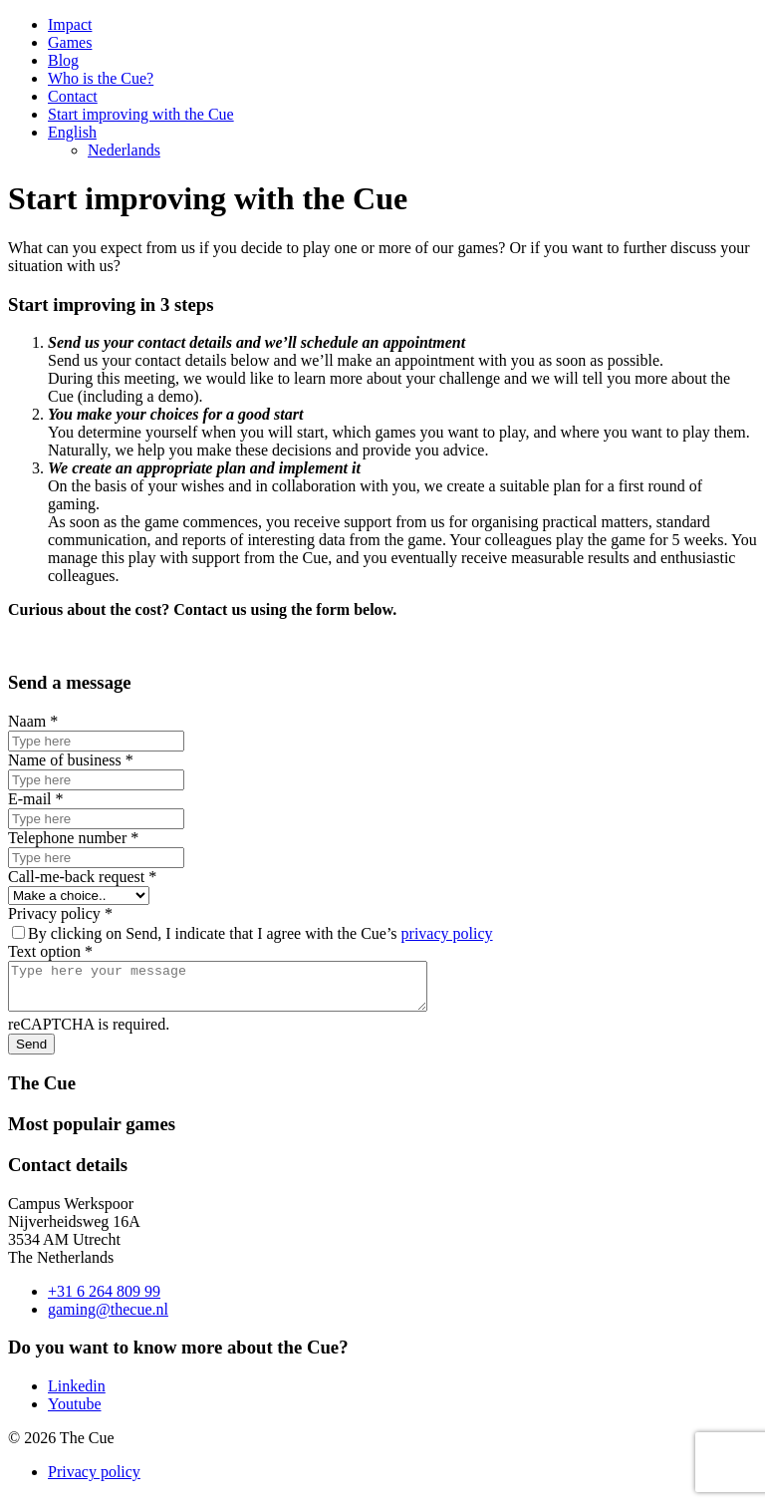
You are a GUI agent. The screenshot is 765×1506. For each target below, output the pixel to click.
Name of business (70, 760)
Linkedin (77, 1394)
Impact (70, 24)
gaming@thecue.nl (108, 1318)
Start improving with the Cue (141, 114)
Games (70, 42)
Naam (33, 721)
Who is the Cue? (100, 78)
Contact (73, 96)
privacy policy (447, 933)
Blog (63, 60)
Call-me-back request (82, 876)
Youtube (75, 1412)
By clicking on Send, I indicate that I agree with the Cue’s (252, 933)
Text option (50, 951)
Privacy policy (60, 913)
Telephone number (73, 837)
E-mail (36, 798)
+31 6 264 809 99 (104, 1300)
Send (31, 1053)
